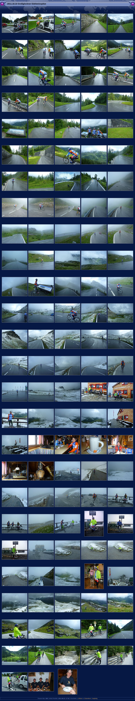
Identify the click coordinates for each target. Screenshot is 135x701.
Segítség (94, 698)
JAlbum (80, 698)
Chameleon (87, 698)
